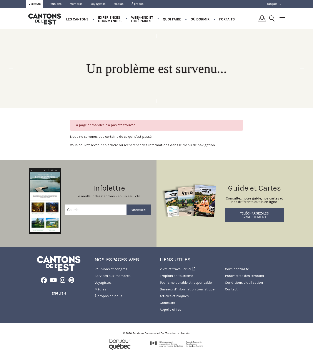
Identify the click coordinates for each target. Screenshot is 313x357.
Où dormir (200, 19)
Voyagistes (97, 4)
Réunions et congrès (111, 269)
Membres (76, 4)
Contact (231, 289)
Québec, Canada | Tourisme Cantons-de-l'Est (44, 19)
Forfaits (227, 19)
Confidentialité (237, 269)
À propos (137, 4)
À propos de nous (108, 296)
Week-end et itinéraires (142, 19)
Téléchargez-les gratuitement (254, 215)
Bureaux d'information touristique (187, 289)
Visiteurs (35, 4)
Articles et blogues (174, 296)
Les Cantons (77, 19)
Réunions (55, 4)
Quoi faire (172, 19)
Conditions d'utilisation (244, 282)
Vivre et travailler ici (177, 269)
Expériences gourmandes (110, 19)
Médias (118, 4)
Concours (167, 303)
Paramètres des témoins (244, 276)
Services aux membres (112, 276)
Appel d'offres (170, 309)
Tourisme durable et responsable (186, 282)
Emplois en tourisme (176, 276)
